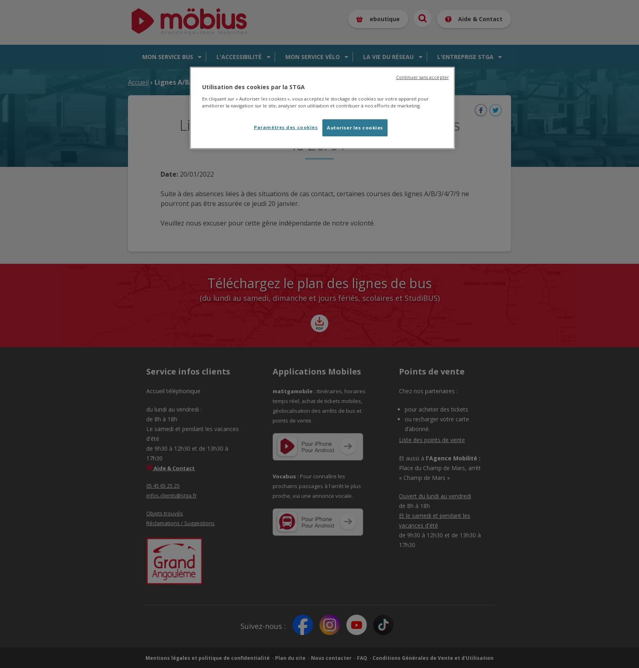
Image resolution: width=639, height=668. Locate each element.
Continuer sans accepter (422, 77)
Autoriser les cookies (355, 128)
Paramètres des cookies (286, 127)
